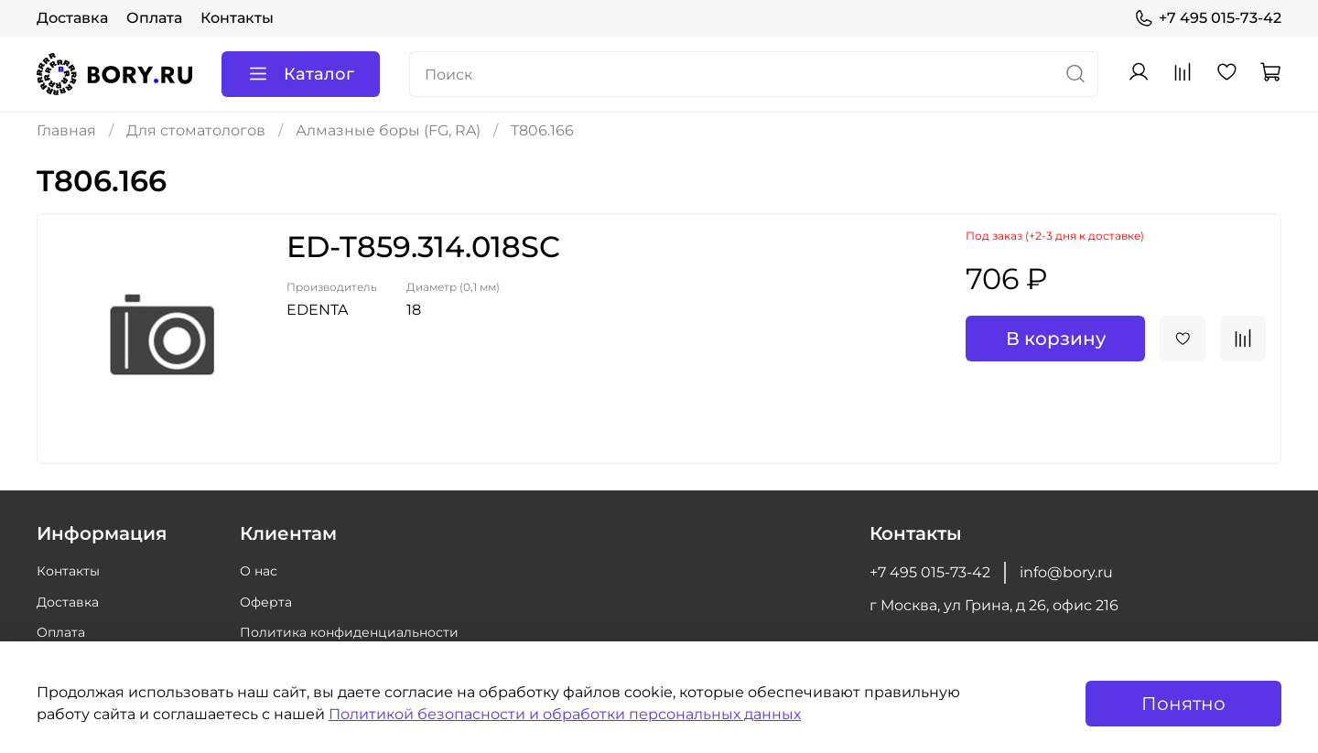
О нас (258, 571)
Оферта (266, 602)
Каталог (300, 74)
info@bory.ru (1066, 572)
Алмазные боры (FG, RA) (388, 130)
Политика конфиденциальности (349, 632)
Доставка (72, 18)
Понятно (1183, 704)
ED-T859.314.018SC (423, 246)
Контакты (237, 18)
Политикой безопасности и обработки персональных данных (565, 714)
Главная (66, 130)
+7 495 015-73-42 (1207, 18)
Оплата (154, 18)
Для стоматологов (195, 130)
